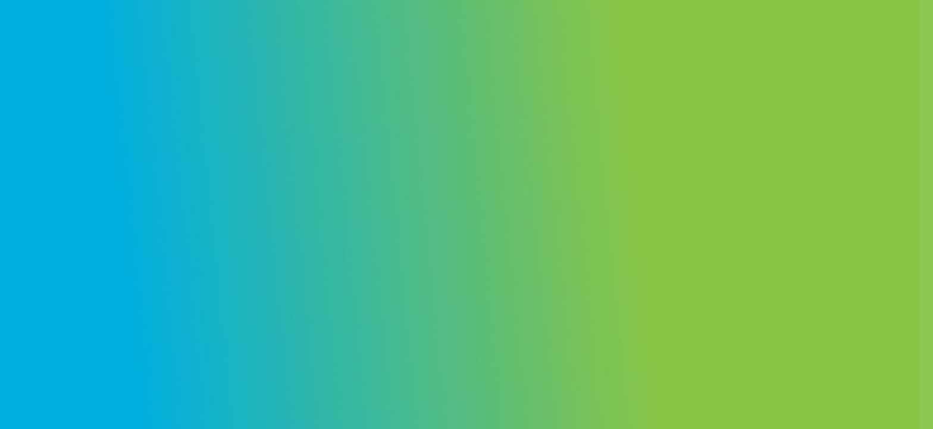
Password (722, 244)
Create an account (848, 374)
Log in (808, 335)
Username (723, 183)
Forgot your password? (870, 302)
